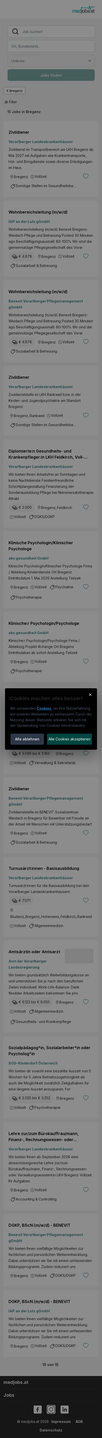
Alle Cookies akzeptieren (69, 739)
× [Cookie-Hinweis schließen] (90, 694)
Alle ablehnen (27, 739)
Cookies (44, 708)
